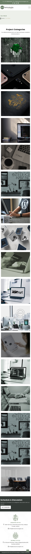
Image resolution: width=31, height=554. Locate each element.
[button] (27, 551)
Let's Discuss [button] (6, 507)
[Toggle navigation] (29, 7)
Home (2, 18)
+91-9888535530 (7, 1)
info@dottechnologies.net (20, 1)
